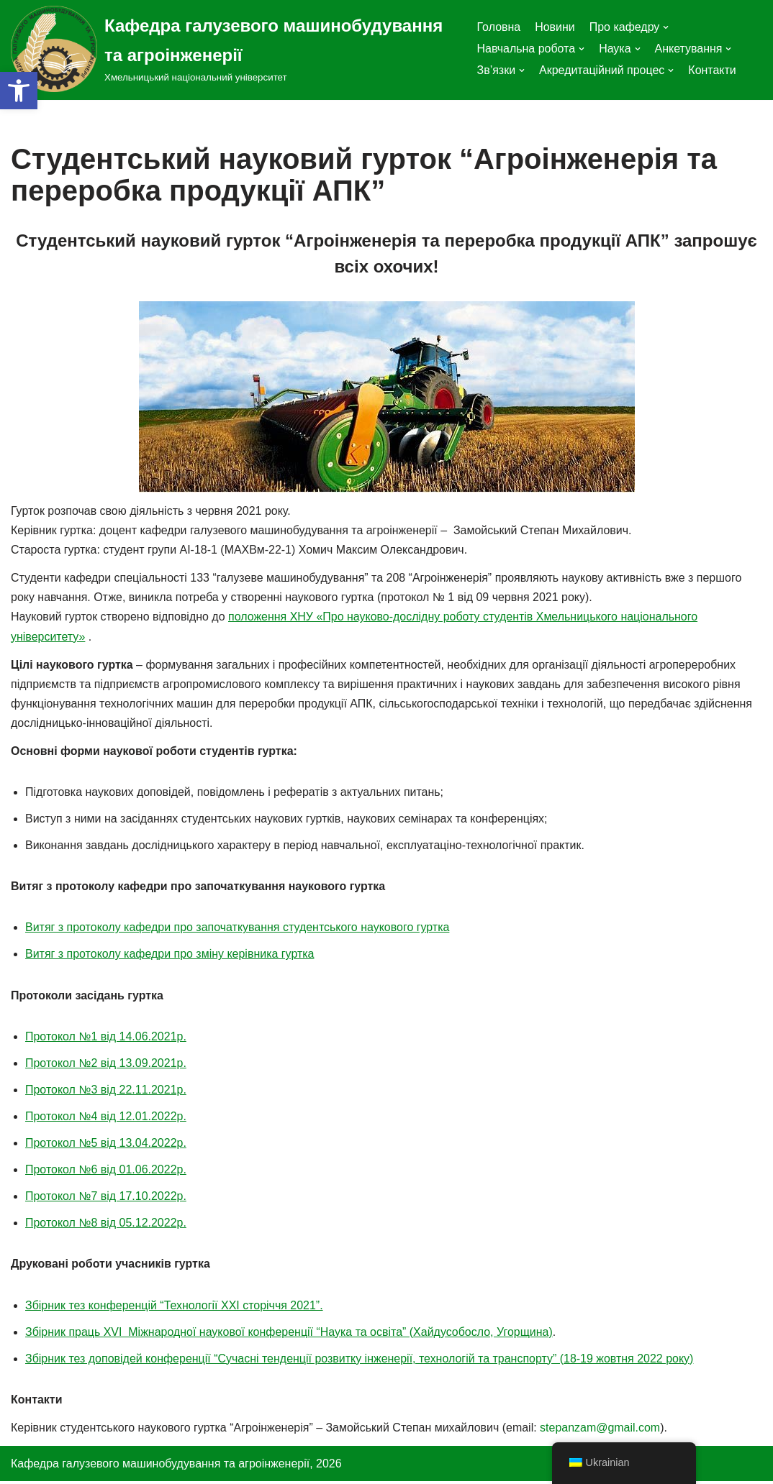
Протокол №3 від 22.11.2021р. (105, 1091)
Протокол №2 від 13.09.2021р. (105, 1064)
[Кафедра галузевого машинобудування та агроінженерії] (233, 49)
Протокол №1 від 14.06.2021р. (105, 1038)
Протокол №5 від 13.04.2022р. (105, 1144)
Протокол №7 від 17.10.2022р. (105, 1198)
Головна (498, 27)
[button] (18, 90)
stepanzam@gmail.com (601, 1430)
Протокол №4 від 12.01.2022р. (105, 1118)
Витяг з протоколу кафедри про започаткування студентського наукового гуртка (238, 928)
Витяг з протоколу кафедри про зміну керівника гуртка (170, 955)
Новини (555, 27)
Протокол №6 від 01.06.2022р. (105, 1171)
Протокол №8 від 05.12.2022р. (105, 1225)
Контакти (713, 70)
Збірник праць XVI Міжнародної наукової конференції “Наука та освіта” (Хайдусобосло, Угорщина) (289, 1333)
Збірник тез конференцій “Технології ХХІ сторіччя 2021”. (174, 1307)
